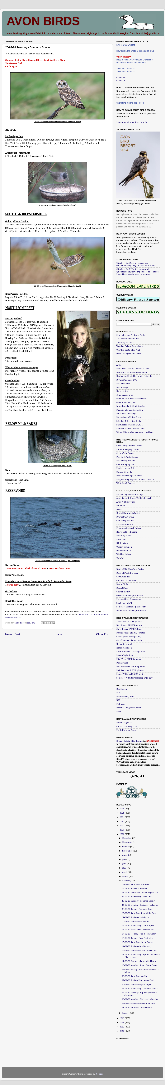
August (125, 855)
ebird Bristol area (124, 395)
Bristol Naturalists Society (128, 513)
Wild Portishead (123, 554)
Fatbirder (120, 704)
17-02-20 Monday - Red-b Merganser (139, 934)
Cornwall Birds (123, 577)
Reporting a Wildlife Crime (128, 417)
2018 (122, 1023)
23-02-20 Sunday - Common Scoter (138, 909)
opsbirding (104, 614)
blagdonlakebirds (84, 614)
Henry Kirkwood (124, 644)
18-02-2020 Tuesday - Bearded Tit (137, 930)
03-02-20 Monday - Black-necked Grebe (140, 999)
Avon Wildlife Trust (125, 502)
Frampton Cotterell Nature (128, 528)
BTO (118, 700)
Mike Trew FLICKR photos (128, 659)
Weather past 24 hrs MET (128, 350)
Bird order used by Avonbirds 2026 (132, 369)
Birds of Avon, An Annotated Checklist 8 (134, 60)
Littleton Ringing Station (127, 450)
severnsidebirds (10, 617)
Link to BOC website (125, 45)
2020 (122, 834)
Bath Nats (120, 506)
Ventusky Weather (124, 343)
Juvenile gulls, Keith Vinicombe (130, 406)
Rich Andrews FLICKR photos (130, 670)
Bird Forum (121, 689)
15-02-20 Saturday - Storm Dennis (137, 942)
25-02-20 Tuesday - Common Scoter (138, 901)
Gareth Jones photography (128, 637)
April (125, 872)
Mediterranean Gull (125, 468)
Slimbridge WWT (124, 603)
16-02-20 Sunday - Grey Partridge (137, 938)
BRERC (119, 509)
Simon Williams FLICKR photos (130, 674)
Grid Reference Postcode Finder (131, 335)
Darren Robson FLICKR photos (130, 633)
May (124, 868)
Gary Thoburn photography (129, 640)
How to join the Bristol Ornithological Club (135, 51)
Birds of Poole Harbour (127, 573)
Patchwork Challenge (126, 414)
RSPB (118, 712)
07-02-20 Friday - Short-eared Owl (138, 980)
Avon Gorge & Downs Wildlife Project (133, 498)
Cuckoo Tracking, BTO (126, 726)
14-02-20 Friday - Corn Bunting (136, 946)
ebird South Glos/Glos (126, 402)
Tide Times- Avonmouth (127, 339)
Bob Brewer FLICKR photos (129, 625)
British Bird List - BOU (126, 380)
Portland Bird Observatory (128, 599)
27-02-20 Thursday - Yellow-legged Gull (140, 893)
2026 (122, 809)
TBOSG (18, 617)
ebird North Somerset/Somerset (131, 399)
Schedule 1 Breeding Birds (128, 421)
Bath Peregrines (124, 723)
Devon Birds (122, 584)
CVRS (91, 614)
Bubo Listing (122, 391)
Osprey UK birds (124, 472)
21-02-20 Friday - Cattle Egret (135, 917)
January (126, 1013)
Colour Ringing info (125, 465)
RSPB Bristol (122, 543)
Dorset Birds (122, 588)
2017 (122, 1027)
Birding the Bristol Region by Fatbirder (134, 376)
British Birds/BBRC (125, 697)
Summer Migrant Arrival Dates (130, 429)
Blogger (99, 1074)
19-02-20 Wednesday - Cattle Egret (138, 926)
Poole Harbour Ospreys (127, 730)
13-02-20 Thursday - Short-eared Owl (139, 951)
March (125, 877)
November (127, 842)
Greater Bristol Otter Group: (129, 741)
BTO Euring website (125, 461)
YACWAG (120, 558)
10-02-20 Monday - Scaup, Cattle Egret (139, 965)
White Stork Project (125, 483)
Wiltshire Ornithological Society (131, 611)
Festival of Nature (124, 524)
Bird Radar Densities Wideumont (131, 372)
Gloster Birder (123, 592)
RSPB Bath (121, 539)
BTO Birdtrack (123, 384)
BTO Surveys (122, 387)
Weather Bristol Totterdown (129, 346)
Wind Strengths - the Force (128, 354)
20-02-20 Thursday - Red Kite (135, 922)
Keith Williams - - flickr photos (130, 652)
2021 (122, 830)
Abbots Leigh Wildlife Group (129, 494)
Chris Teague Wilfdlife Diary (129, 629)
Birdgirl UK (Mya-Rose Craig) (130, 569)
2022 (122, 826)
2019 (122, 1018)
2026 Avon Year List (125, 68)
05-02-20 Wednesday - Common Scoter (139, 989)
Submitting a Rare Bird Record (130, 103)
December (127, 838)
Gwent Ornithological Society (129, 596)
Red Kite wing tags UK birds (129, 476)
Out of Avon (121, 77)
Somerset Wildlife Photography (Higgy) (134, 678)
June (124, 864)
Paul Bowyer (122, 663)
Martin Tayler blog (124, 655)
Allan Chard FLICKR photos (129, 622)
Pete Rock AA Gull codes (127, 457)
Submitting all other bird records (131, 122)
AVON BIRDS (43, 21)
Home (58, 634)
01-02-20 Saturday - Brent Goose (137, 1008)
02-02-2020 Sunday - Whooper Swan (138, 1003)
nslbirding (97, 614)
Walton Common (124, 547)
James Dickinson (124, 648)
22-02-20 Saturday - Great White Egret (139, 913)
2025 (122, 813)
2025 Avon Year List (125, 71)
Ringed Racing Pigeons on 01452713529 (135, 480)
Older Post (103, 634)
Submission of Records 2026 (129, 425)
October (126, 847)
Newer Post (12, 634)
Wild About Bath (123, 551)
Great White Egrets (125, 453)
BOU (118, 693)
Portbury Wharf (123, 536)
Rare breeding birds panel (128, 708)
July (124, 859)
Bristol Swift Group (125, 517)
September (127, 851)
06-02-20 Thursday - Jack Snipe (136, 984)
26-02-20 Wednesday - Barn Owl (136, 897)
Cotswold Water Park (126, 581)
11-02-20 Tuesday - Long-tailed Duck (139, 961)
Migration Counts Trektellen (129, 410)
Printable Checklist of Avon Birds (131, 62)
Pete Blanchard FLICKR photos (130, 667)
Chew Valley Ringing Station (129, 446)
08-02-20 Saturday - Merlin (134, 976)
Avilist (119, 365)
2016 (122, 1031)
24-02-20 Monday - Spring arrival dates (140, 905)
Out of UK (120, 80)
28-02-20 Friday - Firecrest (134, 889)
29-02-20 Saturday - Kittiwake (135, 884)
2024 (122, 817)
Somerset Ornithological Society (131, 607)
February (126, 881)
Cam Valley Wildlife (125, 521)
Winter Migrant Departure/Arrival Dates (135, 432)
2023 (122, 821)
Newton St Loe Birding (126, 532)
